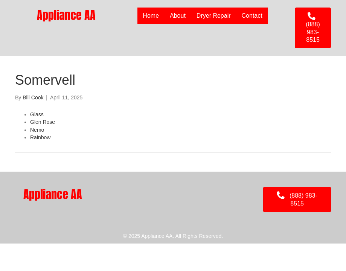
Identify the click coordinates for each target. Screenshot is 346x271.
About (178, 15)
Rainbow (40, 137)
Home (151, 15)
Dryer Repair (214, 15)
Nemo (37, 130)
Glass (37, 114)
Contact (252, 15)
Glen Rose (42, 122)
